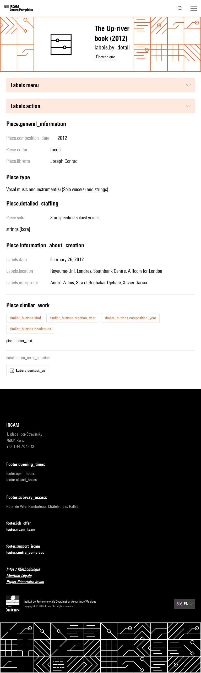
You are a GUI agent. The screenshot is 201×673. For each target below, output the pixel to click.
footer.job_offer (21, 523)
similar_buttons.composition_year (130, 317)
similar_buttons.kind (25, 317)
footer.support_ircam (26, 546)
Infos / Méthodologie (26, 569)
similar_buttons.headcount (30, 328)
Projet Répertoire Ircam (28, 582)
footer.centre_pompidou (28, 552)
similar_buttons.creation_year (73, 317)
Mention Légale (22, 576)
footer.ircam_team (23, 529)
